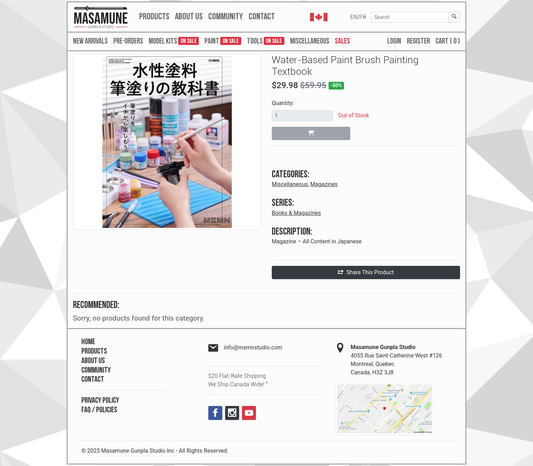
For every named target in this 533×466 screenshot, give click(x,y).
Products (94, 351)
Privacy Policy (100, 400)
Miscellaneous (290, 184)
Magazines (324, 184)
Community (96, 370)
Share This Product (366, 272)
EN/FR (358, 17)
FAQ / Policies (99, 410)
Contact (92, 379)
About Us (93, 361)
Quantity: (283, 103)
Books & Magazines (296, 213)
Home (88, 342)
